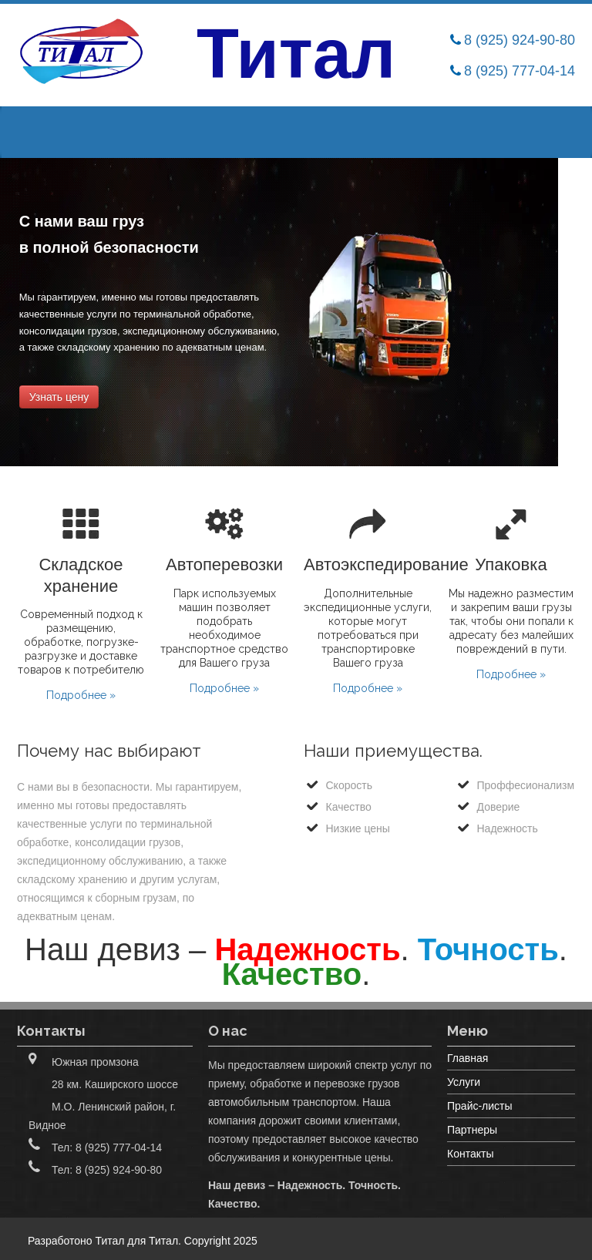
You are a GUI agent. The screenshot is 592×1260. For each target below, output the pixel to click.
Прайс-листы (480, 1106)
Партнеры (472, 1130)
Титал (163, 1241)
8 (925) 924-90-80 (519, 40)
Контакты (470, 1153)
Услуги (463, 1082)
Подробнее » (81, 695)
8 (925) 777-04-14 (519, 71)
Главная (467, 1058)
